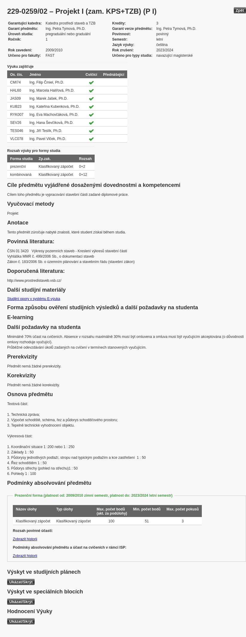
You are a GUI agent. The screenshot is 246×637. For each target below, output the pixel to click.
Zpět (240, 10)
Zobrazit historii (25, 539)
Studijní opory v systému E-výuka (33, 299)
